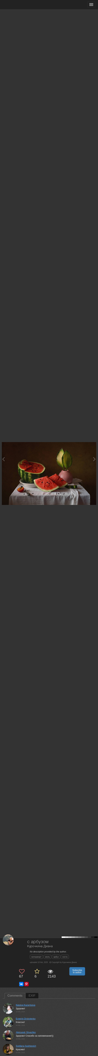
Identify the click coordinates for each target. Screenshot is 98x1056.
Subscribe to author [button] (77, 971)
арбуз (56, 957)
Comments (14, 995)
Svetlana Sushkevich (26, 1046)
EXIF (32, 995)
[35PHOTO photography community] (17, 4)
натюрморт (36, 957)
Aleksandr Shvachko (26, 1032)
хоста (64, 957)
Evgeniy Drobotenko (25, 1018)
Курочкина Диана (40, 946)
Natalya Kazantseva (25, 1005)
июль (47, 957)
